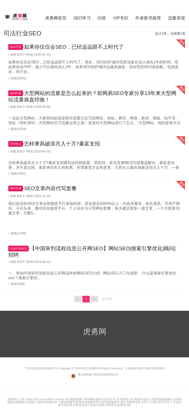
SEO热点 (16, 144)
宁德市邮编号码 (68, 403)
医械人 (32, 403)
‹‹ (78, 299)
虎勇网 (16, 17)
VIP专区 (120, 17)
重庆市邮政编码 (162, 400)
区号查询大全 (125, 400)
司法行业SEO (19, 249)
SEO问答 (16, 93)
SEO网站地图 (92, 400)
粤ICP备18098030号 (152, 369)
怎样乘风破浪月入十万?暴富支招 (62, 144)
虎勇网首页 (55, 17)
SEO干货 (16, 46)
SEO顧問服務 (73, 400)
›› (94, 299)
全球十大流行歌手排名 (155, 403)
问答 (101, 17)
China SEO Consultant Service (44, 400)
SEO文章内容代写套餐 (50, 189)
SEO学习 (81, 17)
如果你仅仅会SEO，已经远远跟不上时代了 (74, 46)
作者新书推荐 (148, 17)
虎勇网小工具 (15, 400)
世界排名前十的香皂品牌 (88, 405)
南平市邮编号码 (130, 403)
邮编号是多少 (142, 400)
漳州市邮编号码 (109, 403)
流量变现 (176, 17)
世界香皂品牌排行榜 (118, 405)
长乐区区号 (108, 400)
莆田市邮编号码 (47, 403)
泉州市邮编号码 (89, 403)
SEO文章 (16, 189)
